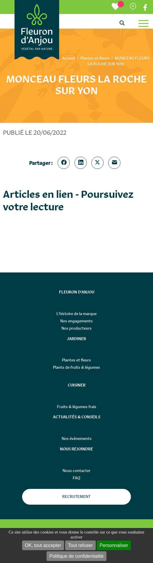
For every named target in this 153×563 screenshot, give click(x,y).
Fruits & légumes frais (76, 406)
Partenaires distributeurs (133, 7)
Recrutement (76, 496)
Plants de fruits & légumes (76, 367)
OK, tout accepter (43, 545)
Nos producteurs (76, 328)
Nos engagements (76, 321)
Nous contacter (76, 470)
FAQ (76, 477)
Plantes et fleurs (76, 360)
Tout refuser (80, 545)
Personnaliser (114, 545)
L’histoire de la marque (76, 313)
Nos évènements (77, 438)
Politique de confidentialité (76, 556)
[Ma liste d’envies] (118, 6)
